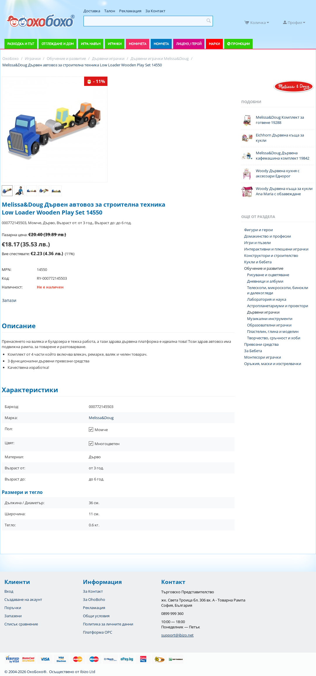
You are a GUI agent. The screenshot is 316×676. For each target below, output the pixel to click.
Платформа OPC (97, 632)
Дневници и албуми (265, 281)
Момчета (161, 44)
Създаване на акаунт (23, 599)
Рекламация (130, 10)
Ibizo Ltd (87, 671)
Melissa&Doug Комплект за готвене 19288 (280, 120)
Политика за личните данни (108, 624)
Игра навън (90, 44)
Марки (214, 44)
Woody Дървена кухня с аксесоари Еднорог (277, 173)
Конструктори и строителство (271, 255)
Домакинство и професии (267, 236)
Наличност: (12, 287)
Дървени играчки (263, 312)
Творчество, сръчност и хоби (273, 337)
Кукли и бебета (258, 261)
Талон (109, 10)
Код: (5, 278)
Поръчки (12, 607)
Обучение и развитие (263, 268)
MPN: (6, 269)
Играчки (114, 44)
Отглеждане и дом (57, 44)
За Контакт (155, 10)
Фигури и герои (258, 229)
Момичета (137, 44)
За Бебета (253, 350)
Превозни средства (261, 344)
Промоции (240, 44)
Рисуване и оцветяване (268, 274)
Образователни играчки (269, 325)
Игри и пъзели (257, 242)
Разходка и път (20, 44)
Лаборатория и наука (266, 299)
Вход (8, 591)
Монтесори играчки (262, 357)
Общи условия (96, 615)
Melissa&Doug (101, 417)
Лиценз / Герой (189, 44)
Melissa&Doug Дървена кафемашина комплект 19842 (282, 155)
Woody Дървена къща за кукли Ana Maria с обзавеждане (284, 191)
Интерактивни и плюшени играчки (276, 249)
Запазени (13, 615)
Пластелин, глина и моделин (272, 331)
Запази (9, 300)
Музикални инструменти (269, 318)
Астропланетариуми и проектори (277, 305)
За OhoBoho (94, 599)
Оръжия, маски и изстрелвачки (272, 363)
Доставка (92, 10)
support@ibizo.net (177, 635)
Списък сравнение (21, 624)
